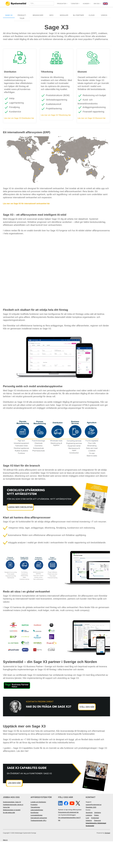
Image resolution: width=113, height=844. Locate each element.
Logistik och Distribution (38, 804)
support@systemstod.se (93, 807)
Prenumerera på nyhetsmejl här (68, 815)
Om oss (97, 3)
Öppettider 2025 (91, 810)
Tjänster (75, 3)
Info (51, 15)
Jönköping (97, 815)
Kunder (86, 3)
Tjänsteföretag (35, 810)
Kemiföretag (34, 815)
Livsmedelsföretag (36, 818)
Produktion (34, 807)
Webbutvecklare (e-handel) (11, 812)
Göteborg (89, 823)
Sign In (5, 842)
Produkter (62, 3)
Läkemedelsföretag (37, 812)
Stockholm (89, 815)
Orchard (107, 835)
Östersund (97, 823)
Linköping (89, 818)
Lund (87, 820)
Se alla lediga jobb (9, 815)
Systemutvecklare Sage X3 (12, 804)
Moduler (64, 15)
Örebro (96, 818)
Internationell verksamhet (39, 820)
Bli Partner (78, 15)
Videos (104, 15)
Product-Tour (22, 16)
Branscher (38, 15)
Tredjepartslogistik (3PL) (38, 823)
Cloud (92, 15)
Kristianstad (95, 820)
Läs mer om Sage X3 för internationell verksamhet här (31, 206)
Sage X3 (8, 15)
